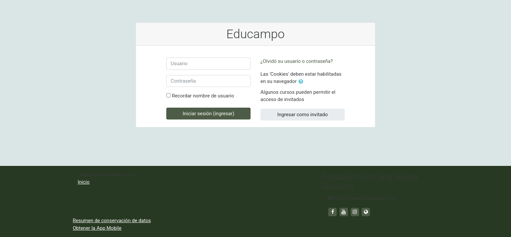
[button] (302, 82)
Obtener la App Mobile (97, 228)
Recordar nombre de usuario (203, 96)
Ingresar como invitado (302, 115)
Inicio (84, 182)
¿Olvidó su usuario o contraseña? (296, 61)
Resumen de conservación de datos (112, 221)
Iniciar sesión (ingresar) (208, 114)
